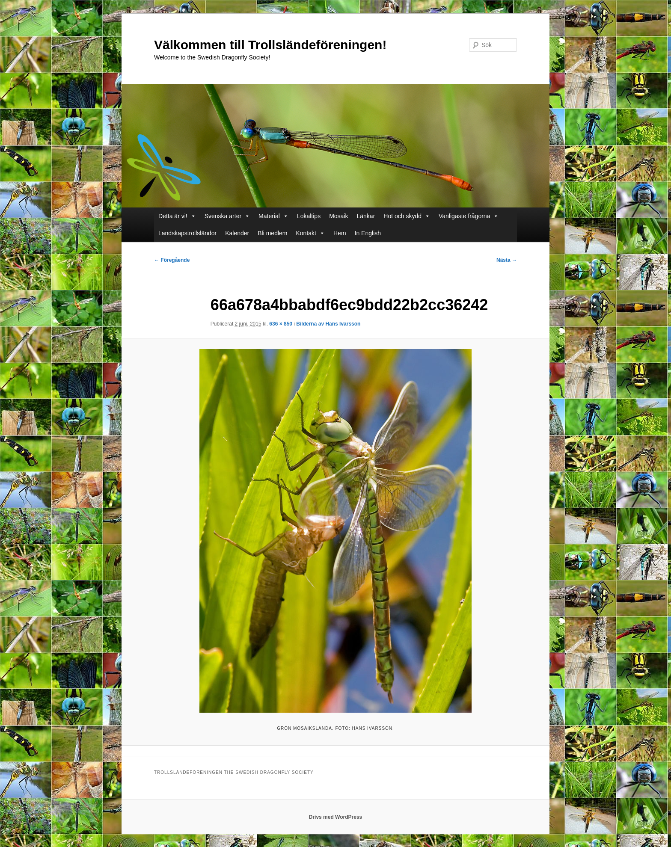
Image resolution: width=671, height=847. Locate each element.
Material (269, 216)
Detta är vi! (172, 216)
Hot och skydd (402, 216)
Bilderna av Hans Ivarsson (328, 324)
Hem (339, 233)
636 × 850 (280, 324)
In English (368, 233)
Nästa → (506, 260)
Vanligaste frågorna (464, 216)
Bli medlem (272, 233)
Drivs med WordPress (335, 817)
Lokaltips (309, 216)
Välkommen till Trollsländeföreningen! (270, 45)
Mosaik (338, 216)
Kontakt (306, 233)
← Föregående (172, 260)
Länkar (366, 216)
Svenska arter (223, 216)
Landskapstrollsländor (187, 233)
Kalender (237, 233)
